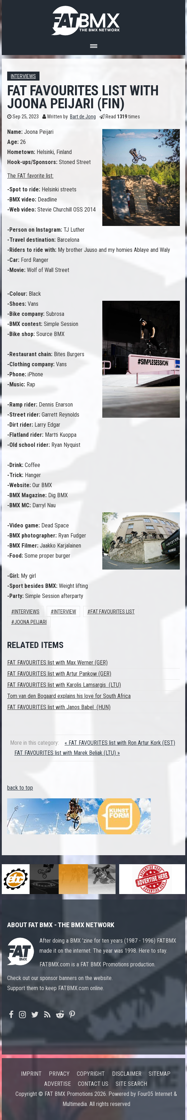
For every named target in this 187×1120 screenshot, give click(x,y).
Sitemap (159, 1073)
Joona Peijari (30, 622)
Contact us (93, 1083)
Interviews (23, 76)
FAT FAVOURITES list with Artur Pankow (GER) (59, 673)
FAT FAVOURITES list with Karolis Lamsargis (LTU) (64, 684)
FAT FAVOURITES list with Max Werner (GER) (57, 662)
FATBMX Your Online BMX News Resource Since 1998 (94, 18)
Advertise (57, 1083)
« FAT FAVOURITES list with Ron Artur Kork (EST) (120, 742)
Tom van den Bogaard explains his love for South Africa (69, 696)
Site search (131, 1083)
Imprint (31, 1073)
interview (65, 612)
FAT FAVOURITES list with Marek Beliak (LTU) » (67, 752)
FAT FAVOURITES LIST (112, 612)
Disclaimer (126, 1073)
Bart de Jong (83, 117)
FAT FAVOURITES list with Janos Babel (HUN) (59, 707)
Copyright (91, 1073)
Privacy (59, 1073)
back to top (20, 787)
